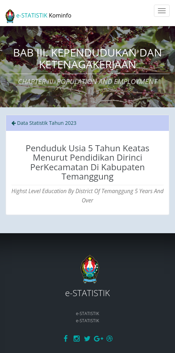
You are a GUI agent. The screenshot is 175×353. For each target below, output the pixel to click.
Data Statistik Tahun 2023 (43, 122)
